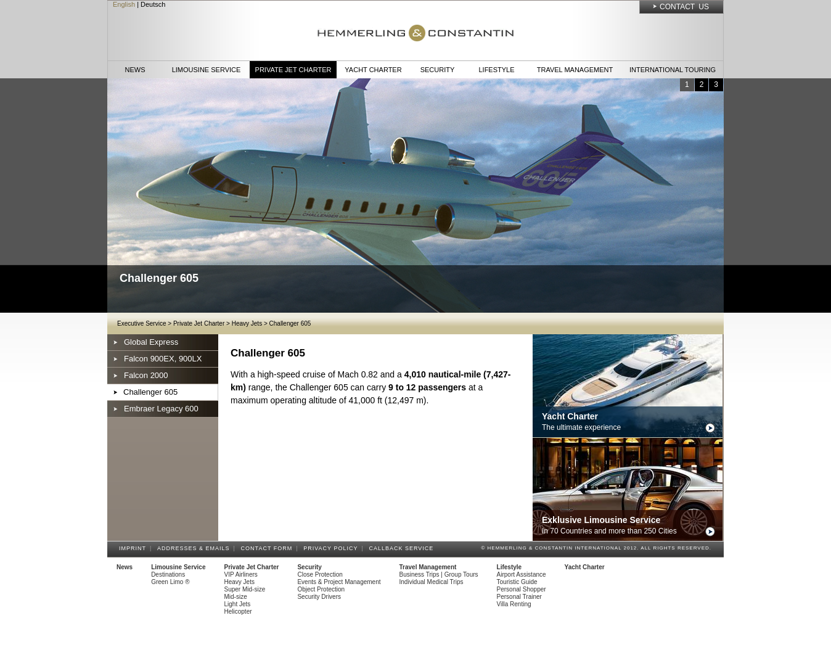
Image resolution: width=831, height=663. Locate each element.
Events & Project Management (338, 582)
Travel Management (575, 69)
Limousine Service (206, 69)
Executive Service (141, 323)
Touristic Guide (517, 582)
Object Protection (321, 589)
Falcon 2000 (146, 375)
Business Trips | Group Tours (438, 574)
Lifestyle (496, 69)
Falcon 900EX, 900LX (163, 358)
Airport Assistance (521, 574)
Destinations (168, 574)
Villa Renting (514, 604)
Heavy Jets (247, 323)
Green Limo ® (170, 582)
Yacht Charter (373, 69)
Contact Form (269, 548)
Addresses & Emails (195, 548)
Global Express (151, 342)
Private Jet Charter (293, 69)
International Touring (672, 69)
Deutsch (153, 4)
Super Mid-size (245, 589)
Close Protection (319, 574)
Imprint (134, 548)
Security (437, 69)
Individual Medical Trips (431, 582)
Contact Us (684, 6)
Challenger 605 (290, 323)
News (135, 69)
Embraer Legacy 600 (161, 408)
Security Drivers (319, 596)
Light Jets (237, 604)
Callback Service (402, 548)
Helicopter (238, 611)
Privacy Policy (332, 548)
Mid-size (235, 596)
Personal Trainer (519, 596)
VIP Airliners (241, 574)
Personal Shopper (521, 589)
